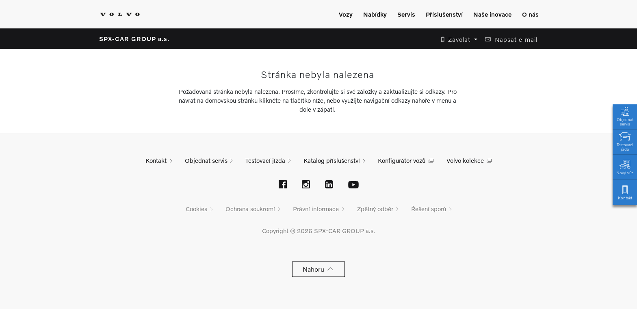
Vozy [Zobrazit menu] (346, 14)
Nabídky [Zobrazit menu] (375, 14)
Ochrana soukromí (250, 208)
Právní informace (316, 208)
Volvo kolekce (465, 160)
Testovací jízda (625, 140)
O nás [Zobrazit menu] (530, 14)
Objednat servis (625, 115)
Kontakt (625, 192)
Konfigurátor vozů (401, 160)
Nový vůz (625, 166)
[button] (457, 39)
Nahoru (319, 269)
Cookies (196, 208)
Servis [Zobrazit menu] (406, 14)
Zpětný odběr (375, 208)
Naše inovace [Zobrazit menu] (492, 14)
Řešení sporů (428, 208)
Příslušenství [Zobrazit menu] (444, 14)
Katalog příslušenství (331, 160)
